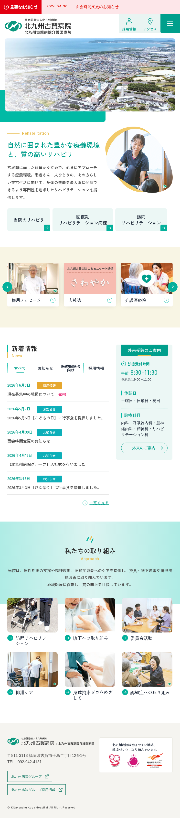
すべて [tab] (20, 368)
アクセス (150, 28)
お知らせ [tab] (45, 368)
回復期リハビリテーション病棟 (83, 219)
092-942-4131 (30, 762)
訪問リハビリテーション (141, 219)
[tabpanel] (58, 436)
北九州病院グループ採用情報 (33, 789)
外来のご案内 (144, 448)
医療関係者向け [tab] (71, 368)
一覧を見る (99, 502)
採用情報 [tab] (96, 368)
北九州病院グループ (26, 776)
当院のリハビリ (28, 220)
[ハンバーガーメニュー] (170, 23)
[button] (7, 287)
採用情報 (129, 28)
